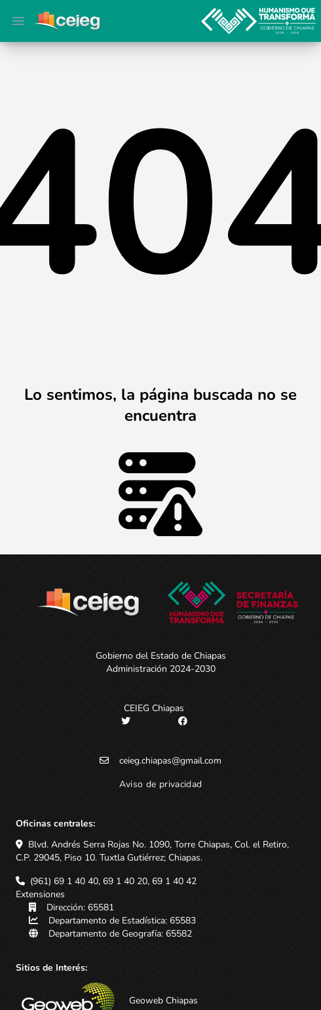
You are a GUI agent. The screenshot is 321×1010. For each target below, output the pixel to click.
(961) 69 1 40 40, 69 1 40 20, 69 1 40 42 (113, 881)
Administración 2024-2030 (161, 669)
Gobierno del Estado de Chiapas (161, 656)
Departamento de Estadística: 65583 (122, 920)
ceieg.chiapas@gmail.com (170, 760)
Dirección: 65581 (80, 907)
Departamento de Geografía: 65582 (120, 933)
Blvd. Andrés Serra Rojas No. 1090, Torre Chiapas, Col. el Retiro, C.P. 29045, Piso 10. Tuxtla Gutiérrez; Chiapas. (152, 851)
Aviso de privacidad (160, 784)
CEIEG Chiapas (154, 708)
